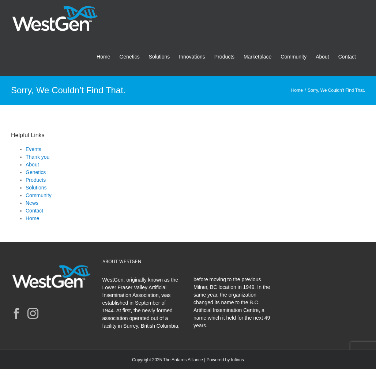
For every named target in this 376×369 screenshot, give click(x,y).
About (32, 164)
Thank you (37, 157)
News (32, 203)
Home (32, 218)
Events (33, 149)
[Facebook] (16, 313)
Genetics (36, 172)
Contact (34, 211)
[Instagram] (32, 313)
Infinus (237, 359)
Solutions (36, 188)
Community (39, 195)
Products (36, 180)
